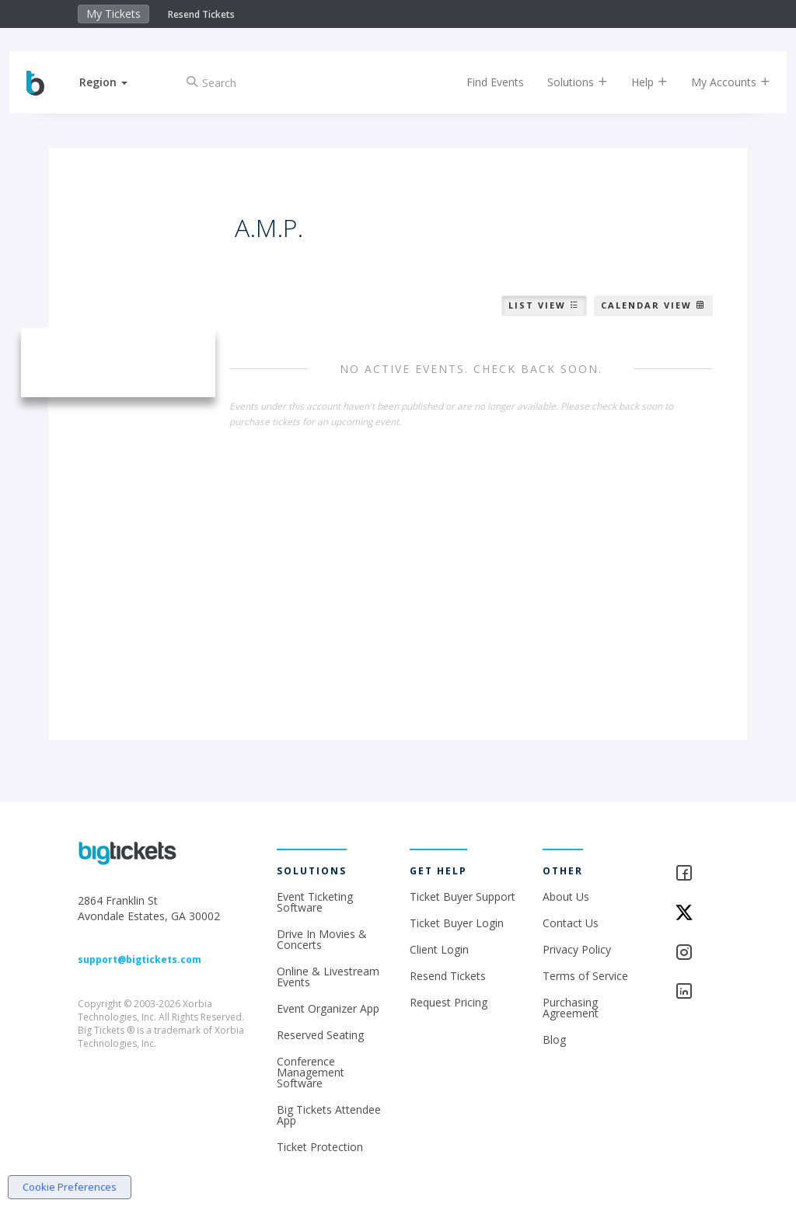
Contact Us (571, 923)
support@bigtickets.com (139, 959)
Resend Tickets (201, 14)
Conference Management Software (310, 1072)
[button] (117, 82)
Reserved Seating (320, 1034)
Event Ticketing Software (315, 902)
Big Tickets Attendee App (329, 1115)
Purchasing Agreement (571, 1007)
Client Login (439, 949)
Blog (554, 1039)
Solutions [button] (563, 82)
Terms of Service (585, 975)
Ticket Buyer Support (462, 896)
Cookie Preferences (70, 1187)
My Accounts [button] (716, 82)
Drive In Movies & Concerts (322, 939)
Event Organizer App (328, 1008)
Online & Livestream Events (328, 976)
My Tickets (113, 13)
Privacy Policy (577, 949)
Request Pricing (448, 1002)
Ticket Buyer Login (457, 923)
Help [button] (635, 82)
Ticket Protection (320, 1146)
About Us (566, 896)
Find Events (481, 82)
